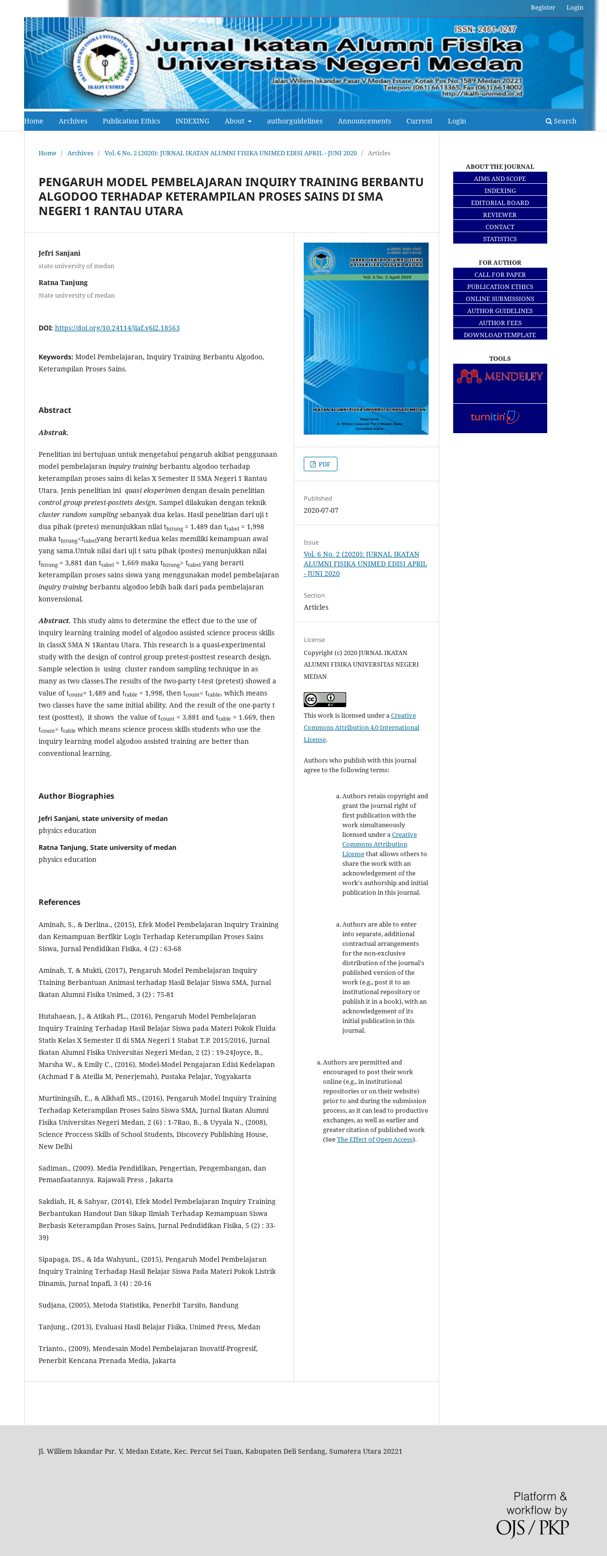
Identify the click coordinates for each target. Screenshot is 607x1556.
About (235, 120)
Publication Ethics (131, 120)
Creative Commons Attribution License (379, 844)
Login (457, 120)
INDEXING (192, 120)
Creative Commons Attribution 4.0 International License (361, 727)
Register (543, 7)
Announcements (364, 120)
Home (33, 120)
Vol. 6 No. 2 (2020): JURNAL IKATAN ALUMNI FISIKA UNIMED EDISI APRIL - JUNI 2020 (231, 153)
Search (561, 120)
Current (419, 120)
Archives (73, 120)
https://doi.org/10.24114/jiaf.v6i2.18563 (117, 327)
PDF (324, 464)
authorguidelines (295, 120)
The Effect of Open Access (375, 1139)
